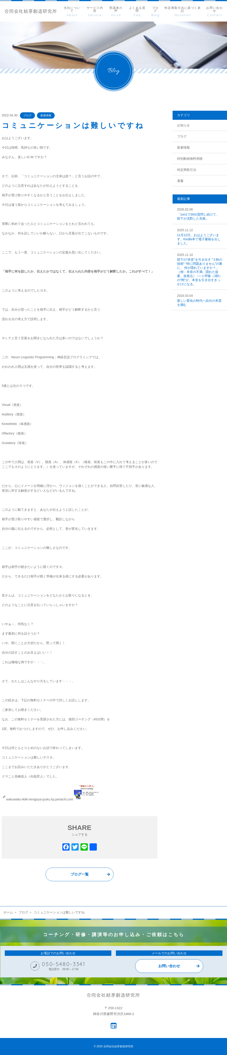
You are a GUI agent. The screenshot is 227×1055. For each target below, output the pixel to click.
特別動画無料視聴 (190, 158)
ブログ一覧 (80, 874)
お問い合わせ (169, 966)
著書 (180, 181)
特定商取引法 (186, 170)
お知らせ (183, 125)
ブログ (27, 115)
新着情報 (45, 115)
